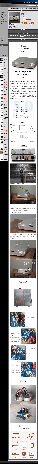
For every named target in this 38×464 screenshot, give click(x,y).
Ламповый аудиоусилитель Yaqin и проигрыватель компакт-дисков (4, 34)
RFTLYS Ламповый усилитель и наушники (4, 43)
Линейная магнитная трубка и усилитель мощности (4, 14)
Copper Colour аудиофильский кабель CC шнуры (4, 29)
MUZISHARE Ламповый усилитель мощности (4, 16)
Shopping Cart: (31, 3)
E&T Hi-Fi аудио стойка (3, 55)
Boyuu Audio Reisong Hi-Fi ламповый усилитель (3, 36)
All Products (21, 7)
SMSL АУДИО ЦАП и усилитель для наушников (4, 48)
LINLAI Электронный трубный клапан (4, 10)
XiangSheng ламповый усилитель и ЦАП (4, 38)
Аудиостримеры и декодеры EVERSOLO (4, 21)
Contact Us (31, 7)
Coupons (12, 7)
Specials (17, 7)
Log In (24, 2)
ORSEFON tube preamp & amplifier (4, 46)
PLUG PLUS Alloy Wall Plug (3, 41)
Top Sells (35, 7)
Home (22, 2)
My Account (33, 2)
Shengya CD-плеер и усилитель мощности (4, 51)
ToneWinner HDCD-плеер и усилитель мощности (3, 23)
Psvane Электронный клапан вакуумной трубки (4, 18)
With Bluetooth (25, 16)
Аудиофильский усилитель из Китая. (4, 32)
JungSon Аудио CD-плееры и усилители (4, 40)
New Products (7, 7)
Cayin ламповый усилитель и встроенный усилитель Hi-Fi (4, 12)
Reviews (26, 7)
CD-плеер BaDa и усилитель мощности (4, 45)
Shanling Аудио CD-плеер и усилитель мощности (3, 20)
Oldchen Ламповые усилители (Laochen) (4, 27)
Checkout (30, 2)
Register (27, 2)
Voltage (21, 17)
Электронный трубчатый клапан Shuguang (4, 25)
